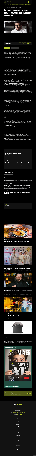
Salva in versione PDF (14, 48)
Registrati (29, 393)
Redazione (10, 154)
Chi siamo (18, 418)
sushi (5, 266)
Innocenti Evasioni (13, 7)
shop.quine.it (18, 412)
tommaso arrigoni (8, 7)
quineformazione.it (22, 412)
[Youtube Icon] (21, 414)
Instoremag (18, 441)
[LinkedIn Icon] (20, 414)
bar (11, 288)
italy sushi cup (8, 266)
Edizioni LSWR (18, 446)
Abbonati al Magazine (15, 386)
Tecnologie (18, 429)
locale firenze (5, 288)
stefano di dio (11, 183)
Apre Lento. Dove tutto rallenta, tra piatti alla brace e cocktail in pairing (17, 185)
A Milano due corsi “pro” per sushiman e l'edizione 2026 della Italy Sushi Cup (17, 268)
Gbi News (18, 440)
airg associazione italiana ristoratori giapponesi (15, 266)
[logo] (8, 1)
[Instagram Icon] (17, 414)
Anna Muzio (9, 242)
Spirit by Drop (18, 435)
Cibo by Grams (9, 4)
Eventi (18, 432)
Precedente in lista (8, 150)
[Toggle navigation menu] (5, 1)
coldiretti (13, 160)
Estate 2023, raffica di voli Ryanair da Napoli (13, 153)
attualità (17, 7)
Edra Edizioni (18, 445)
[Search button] (31, 2)
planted (8, 239)
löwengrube (5, 239)
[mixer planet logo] (18, 405)
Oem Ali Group (9, 190)
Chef (4, 7)
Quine (18, 449)
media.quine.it (14, 412)
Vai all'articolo (8, 386)
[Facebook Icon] (18, 414)
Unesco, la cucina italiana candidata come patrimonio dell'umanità (17, 162)
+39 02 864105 (19, 410)
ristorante (20, 7)
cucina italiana (9, 160)
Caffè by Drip (18, 436)
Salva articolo (7, 48)
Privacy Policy (18, 424)
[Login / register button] (28, 2)
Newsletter (18, 421)
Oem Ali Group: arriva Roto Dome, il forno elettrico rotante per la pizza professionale (17, 193)
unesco (6, 160)
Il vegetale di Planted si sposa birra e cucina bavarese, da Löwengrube (16, 241)
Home (6, 4)
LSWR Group (18, 448)
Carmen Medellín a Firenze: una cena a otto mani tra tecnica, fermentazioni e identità (18, 177)
